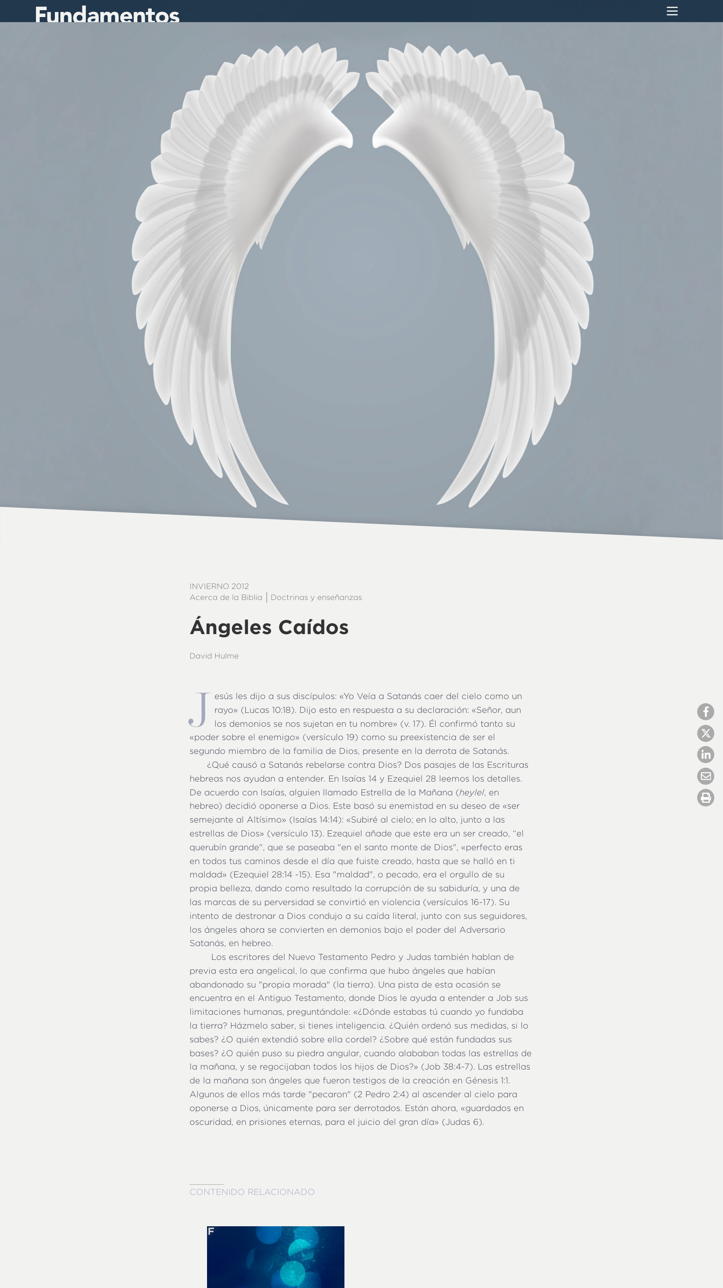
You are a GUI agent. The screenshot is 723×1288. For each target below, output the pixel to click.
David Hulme (214, 655)
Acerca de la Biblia (226, 597)
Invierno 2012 (219, 586)
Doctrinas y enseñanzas (316, 597)
